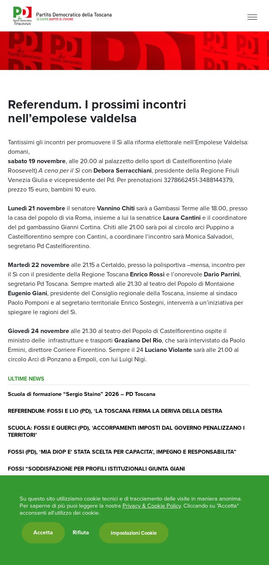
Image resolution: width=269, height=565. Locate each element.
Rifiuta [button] (81, 532)
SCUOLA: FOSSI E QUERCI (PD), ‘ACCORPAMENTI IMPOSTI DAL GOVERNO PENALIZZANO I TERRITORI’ (126, 431)
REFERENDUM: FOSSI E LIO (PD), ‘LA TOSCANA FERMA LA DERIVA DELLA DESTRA (115, 411)
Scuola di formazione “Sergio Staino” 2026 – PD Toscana (82, 394)
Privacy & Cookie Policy (152, 505)
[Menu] (252, 17)
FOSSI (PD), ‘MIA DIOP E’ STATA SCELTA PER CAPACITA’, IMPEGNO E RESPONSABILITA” (122, 451)
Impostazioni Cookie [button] (134, 533)
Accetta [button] (43, 532)
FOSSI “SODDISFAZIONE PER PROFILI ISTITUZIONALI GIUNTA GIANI (96, 468)
